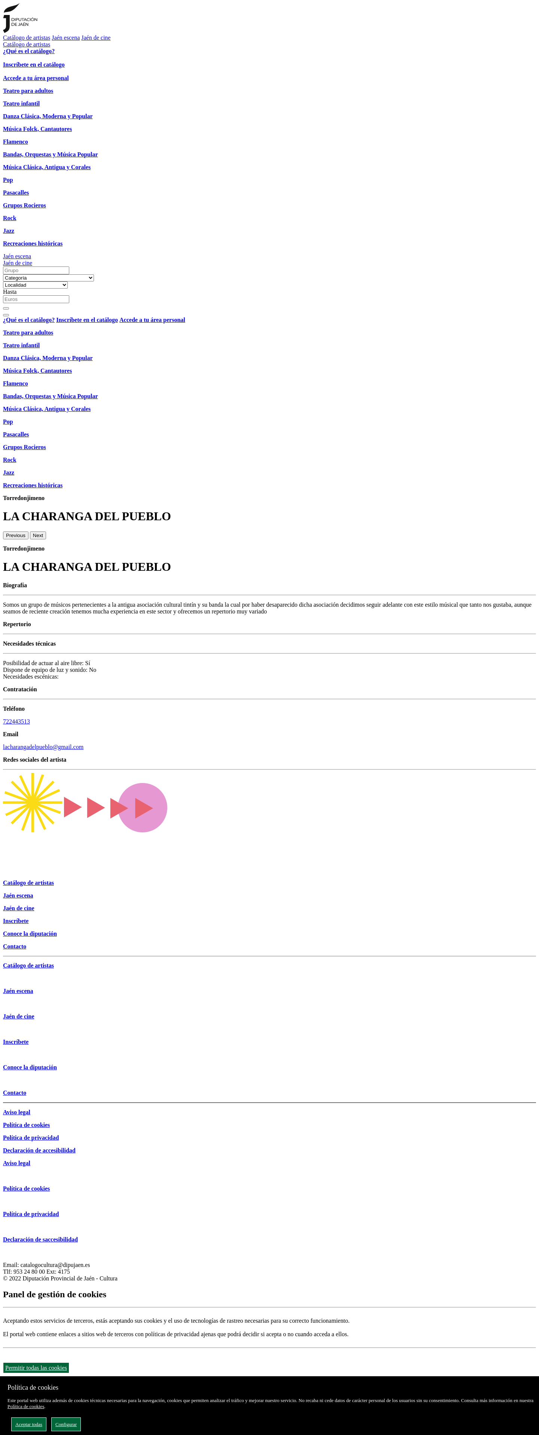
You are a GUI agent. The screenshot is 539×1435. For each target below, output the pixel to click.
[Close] (6, 315)
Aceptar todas (28, 1424)
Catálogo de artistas (26, 37)
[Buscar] (6, 308)
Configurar (66, 1424)
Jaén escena (66, 37)
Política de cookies (25, 1406)
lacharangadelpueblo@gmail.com (43, 747)
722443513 (16, 721)
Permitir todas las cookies (36, 1368)
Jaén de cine (95, 37)
